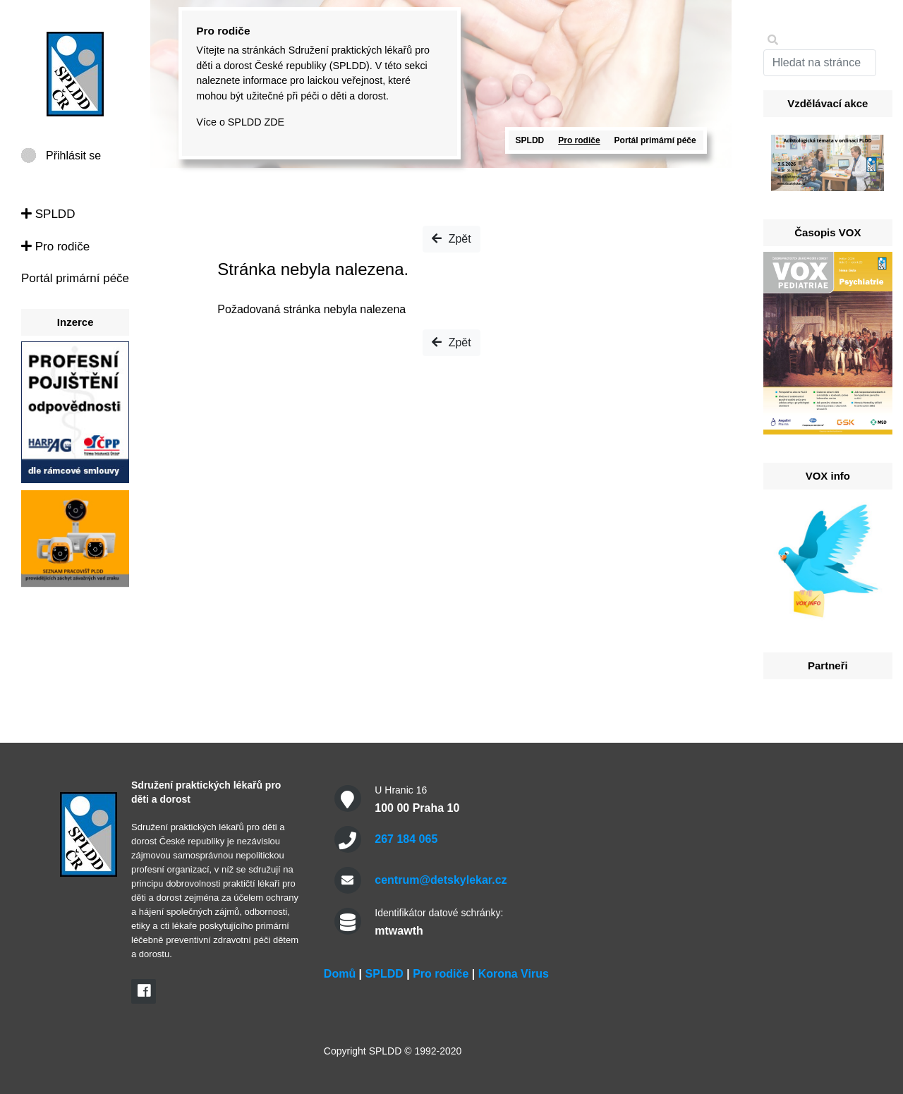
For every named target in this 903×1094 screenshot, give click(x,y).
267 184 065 (406, 839)
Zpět (451, 239)
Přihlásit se (73, 156)
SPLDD (48, 214)
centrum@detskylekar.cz (441, 880)
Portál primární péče (75, 278)
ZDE (274, 122)
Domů (340, 974)
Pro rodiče (55, 246)
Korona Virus (513, 974)
